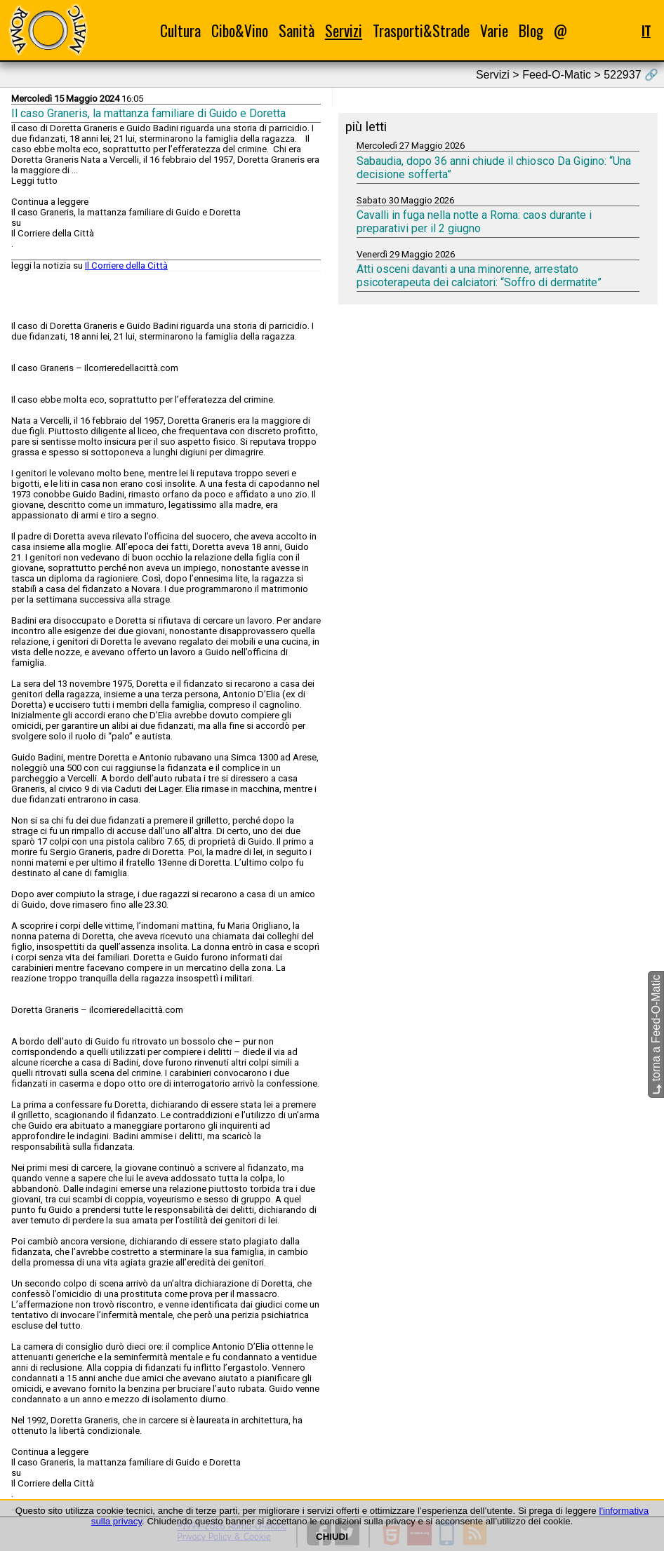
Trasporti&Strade (421, 30)
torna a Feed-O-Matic (656, 1034)
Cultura (180, 30)
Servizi (343, 30)
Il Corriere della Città (126, 265)
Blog (531, 30)
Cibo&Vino (239, 30)
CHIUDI (332, 1536)
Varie (494, 30)
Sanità (296, 30)
